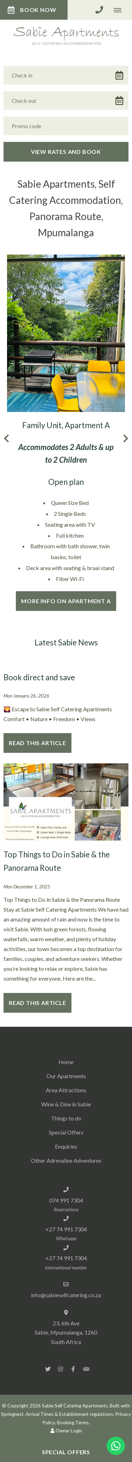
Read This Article (37, 742)
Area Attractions (66, 1090)
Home (66, 1061)
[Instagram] (60, 1369)
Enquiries (66, 1146)
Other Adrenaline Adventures (66, 1160)
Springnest (12, 1414)
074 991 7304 (66, 1200)
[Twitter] (48, 1369)
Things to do (66, 1118)
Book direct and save (39, 677)
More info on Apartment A (66, 601)
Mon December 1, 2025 (27, 887)
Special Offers (66, 1132)
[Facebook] (73, 1369)
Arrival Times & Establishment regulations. (70, 1414)
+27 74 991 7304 (66, 1229)
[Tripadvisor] (86, 1369)
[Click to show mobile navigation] (120, 10)
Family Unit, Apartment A (66, 425)
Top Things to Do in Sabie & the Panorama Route (57, 861)
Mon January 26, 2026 (26, 696)
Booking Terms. (73, 1422)
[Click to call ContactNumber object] (99, 10)
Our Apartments (66, 1076)
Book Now (32, 10)
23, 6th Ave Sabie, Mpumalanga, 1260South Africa (66, 1332)
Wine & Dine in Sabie (66, 1104)
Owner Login (66, 1430)
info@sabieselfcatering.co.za (66, 1295)
